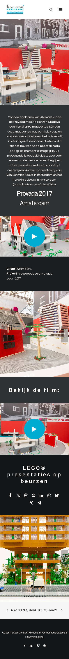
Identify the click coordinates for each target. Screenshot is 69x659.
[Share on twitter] (18, 495)
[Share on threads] (25, 495)
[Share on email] (39, 502)
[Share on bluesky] (56, 495)
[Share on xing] (31, 502)
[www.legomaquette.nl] (34, 9)
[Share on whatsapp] (49, 495)
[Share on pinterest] (33, 495)
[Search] (49, 9)
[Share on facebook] (10, 495)
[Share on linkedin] (41, 495)
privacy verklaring (34, 636)
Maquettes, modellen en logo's (34, 610)
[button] (60, 9)
